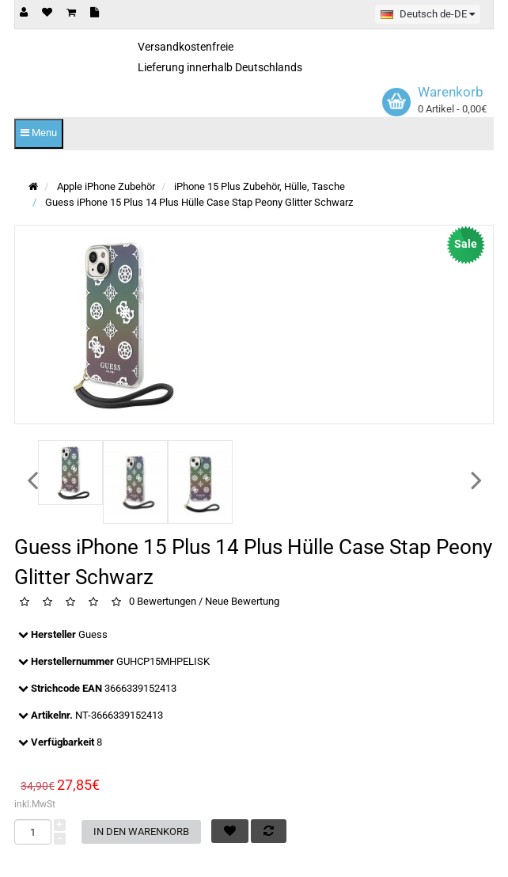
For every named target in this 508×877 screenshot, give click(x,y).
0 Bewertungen (162, 602)
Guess (93, 634)
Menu (39, 133)
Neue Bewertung (242, 602)
